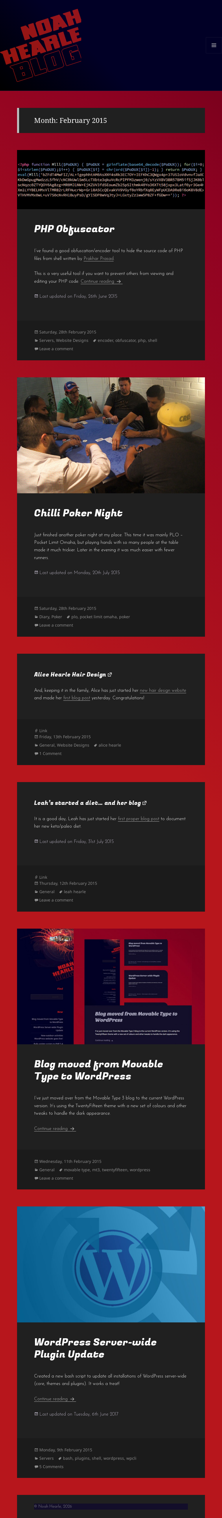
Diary (44, 616)
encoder (105, 340)
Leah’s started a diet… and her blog (87, 803)
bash (68, 1458)
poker (124, 616)
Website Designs (72, 340)
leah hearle (75, 891)
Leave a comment (56, 348)
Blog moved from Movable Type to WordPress (98, 1070)
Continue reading (102, 281)
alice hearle (110, 745)
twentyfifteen (114, 1169)
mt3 (96, 1169)
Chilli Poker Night (78, 513)
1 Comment (50, 753)
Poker (56, 616)
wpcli (131, 1458)
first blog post (76, 698)
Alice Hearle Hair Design (70, 674)
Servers (46, 340)
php (142, 340)
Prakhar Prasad (99, 258)
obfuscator (125, 340)
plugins (82, 1458)
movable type (77, 1169)
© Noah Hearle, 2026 (53, 1506)
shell (152, 340)
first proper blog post (138, 819)
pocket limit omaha (98, 616)
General (47, 745)
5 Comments (51, 1466)
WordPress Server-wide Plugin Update (95, 1348)
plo (74, 616)
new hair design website (163, 690)
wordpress (140, 1169)
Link (43, 730)
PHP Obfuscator (74, 229)
